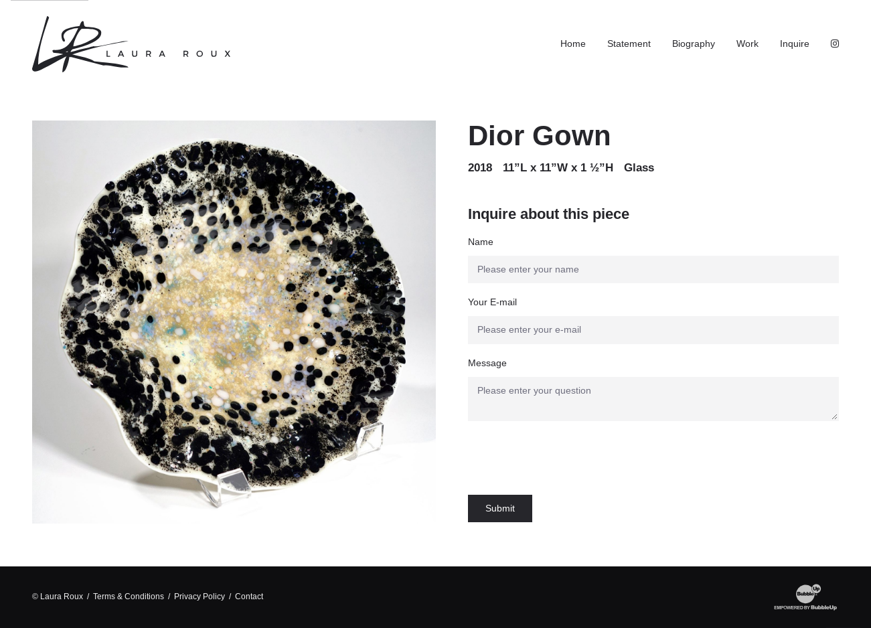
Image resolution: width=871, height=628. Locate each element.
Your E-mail (492, 302)
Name (480, 241)
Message (487, 363)
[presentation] (569, 458)
